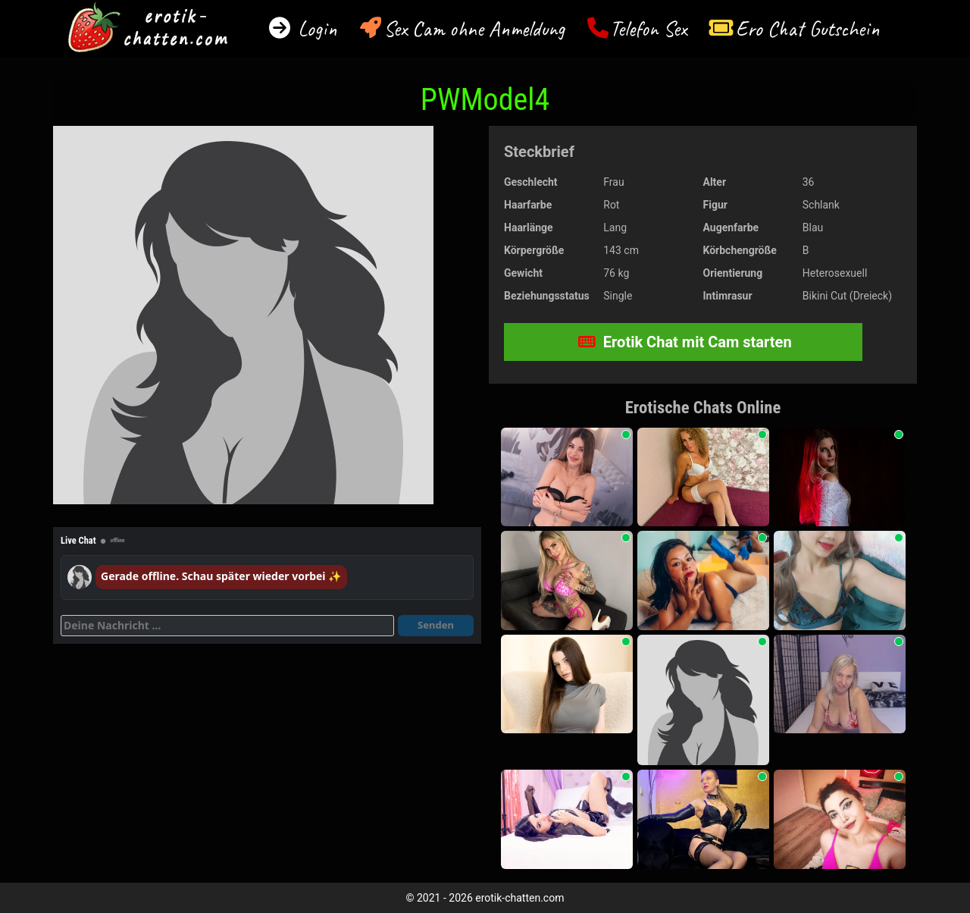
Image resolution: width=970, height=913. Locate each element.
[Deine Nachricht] (227, 625)
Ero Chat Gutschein (808, 28)
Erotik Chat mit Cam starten (685, 342)
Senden (436, 625)
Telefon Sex (648, 28)
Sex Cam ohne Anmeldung (474, 28)
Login (315, 28)
